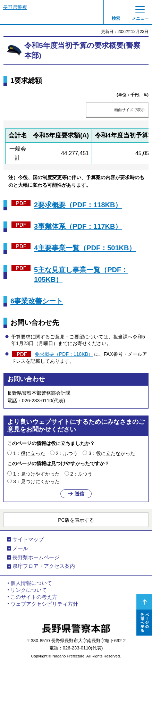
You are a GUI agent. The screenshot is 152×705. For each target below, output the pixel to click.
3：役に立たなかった (111, 453)
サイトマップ (28, 539)
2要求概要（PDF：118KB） (78, 205)
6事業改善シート (36, 301)
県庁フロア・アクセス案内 (43, 566)
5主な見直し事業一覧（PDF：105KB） (81, 274)
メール (20, 548)
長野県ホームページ (35, 557)
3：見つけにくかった (36, 481)
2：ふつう (67, 453)
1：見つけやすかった (36, 474)
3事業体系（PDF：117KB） (78, 226)
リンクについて (28, 590)
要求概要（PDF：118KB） (64, 354)
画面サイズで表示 (129, 110)
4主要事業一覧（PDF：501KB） (85, 248)
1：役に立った (29, 453)
